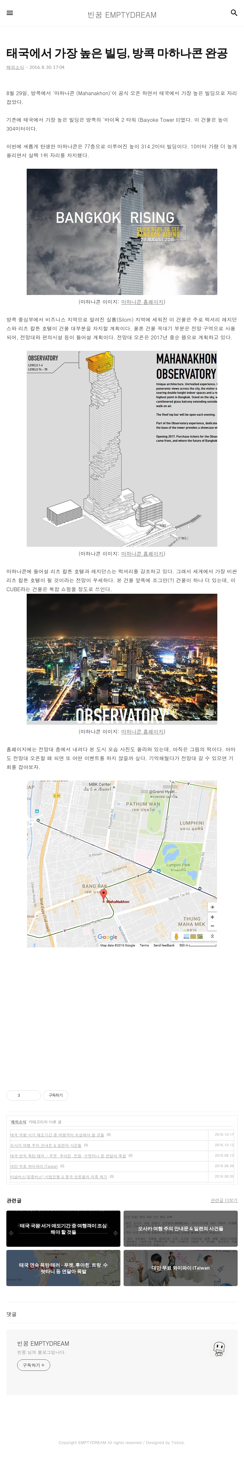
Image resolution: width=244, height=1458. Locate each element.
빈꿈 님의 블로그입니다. (41, 1352)
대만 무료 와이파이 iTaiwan (34, 1166)
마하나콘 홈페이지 (142, 301)
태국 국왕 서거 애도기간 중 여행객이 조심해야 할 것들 (57, 1134)
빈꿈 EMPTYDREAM (43, 1343)
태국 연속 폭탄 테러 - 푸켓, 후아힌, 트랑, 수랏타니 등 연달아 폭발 (68, 1155)
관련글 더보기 (224, 1200)
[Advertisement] (122, 1019)
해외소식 (18, 1121)
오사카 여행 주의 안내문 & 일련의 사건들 (46, 1145)
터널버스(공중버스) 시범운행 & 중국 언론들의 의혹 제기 (58, 1176)
